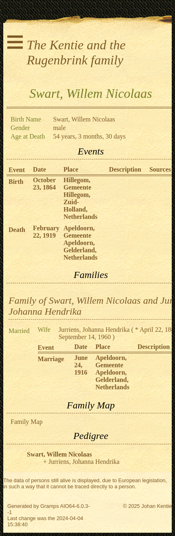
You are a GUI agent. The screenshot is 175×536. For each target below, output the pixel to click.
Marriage (51, 358)
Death (17, 229)
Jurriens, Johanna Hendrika (94, 329)
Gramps (49, 506)
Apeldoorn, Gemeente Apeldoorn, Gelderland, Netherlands (80, 243)
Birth (16, 181)
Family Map (27, 421)
